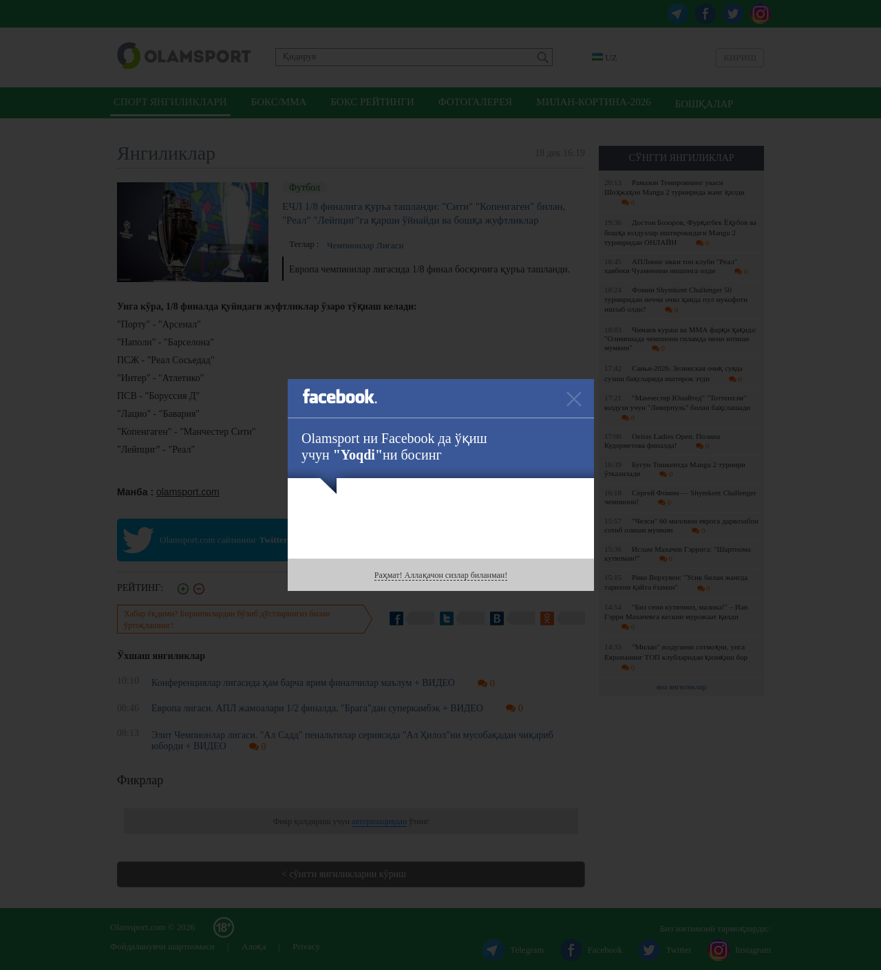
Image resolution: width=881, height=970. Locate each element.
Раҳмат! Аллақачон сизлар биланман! (440, 575)
